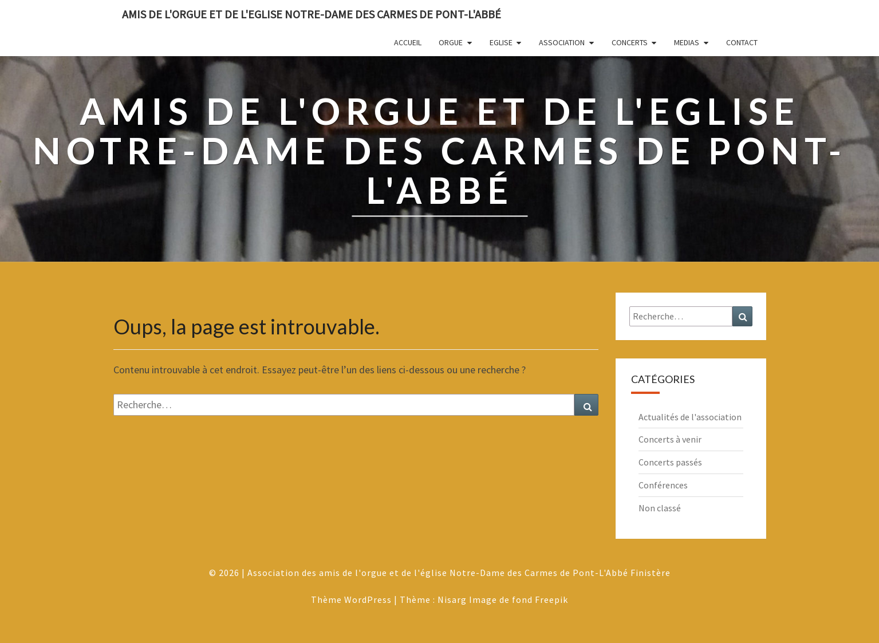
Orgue (451, 42)
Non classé (659, 508)
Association (562, 42)
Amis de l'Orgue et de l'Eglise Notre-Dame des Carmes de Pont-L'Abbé (311, 14)
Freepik (551, 599)
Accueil (407, 42)
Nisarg (452, 599)
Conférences (663, 485)
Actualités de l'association (690, 417)
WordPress (368, 599)
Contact (742, 42)
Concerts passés (670, 462)
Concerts (630, 42)
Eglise (501, 42)
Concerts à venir (669, 439)
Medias (686, 42)
